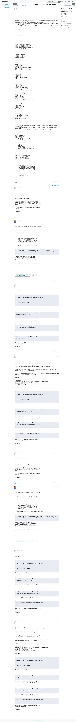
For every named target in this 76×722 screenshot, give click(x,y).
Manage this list (63, 1)
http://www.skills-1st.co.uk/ (20, 275)
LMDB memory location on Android (69, 5)
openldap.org (5, 1)
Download (6, 11)
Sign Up (72, 1)
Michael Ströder (19, 187)
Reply (16, 182)
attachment (20, 217)
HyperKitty (37, 720)
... (15, 195)
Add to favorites (64, 16)
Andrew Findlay (19, 220)
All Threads (6, 7)
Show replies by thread (55, 185)
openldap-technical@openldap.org (66, 11)
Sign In (68, 1)
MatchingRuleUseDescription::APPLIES (19, 5)
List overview (6, 4)
